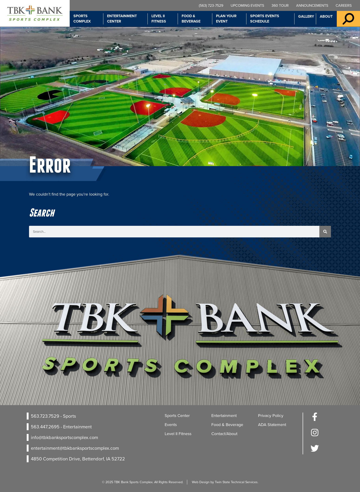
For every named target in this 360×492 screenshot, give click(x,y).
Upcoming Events (247, 5)
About (326, 16)
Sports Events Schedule (264, 18)
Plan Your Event (226, 18)
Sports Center (177, 416)
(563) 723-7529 (211, 5)
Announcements (312, 5)
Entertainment (224, 416)
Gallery (306, 16)
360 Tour (280, 5)
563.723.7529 (45, 416)
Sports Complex (82, 18)
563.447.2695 (45, 426)
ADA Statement (272, 425)
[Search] (325, 231)
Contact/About (224, 434)
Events (171, 425)
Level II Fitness (158, 18)
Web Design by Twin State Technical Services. (225, 482)
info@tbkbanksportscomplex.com (64, 437)
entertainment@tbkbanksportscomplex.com (75, 448)
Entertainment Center (122, 18)
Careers (344, 5)
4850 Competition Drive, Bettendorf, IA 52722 (78, 458)
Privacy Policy (270, 416)
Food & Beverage (191, 18)
